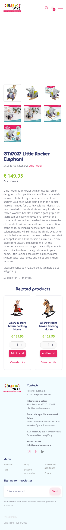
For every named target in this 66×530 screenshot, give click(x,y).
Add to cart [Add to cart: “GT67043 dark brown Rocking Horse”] (17, 353)
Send (55, 491)
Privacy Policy (10, 516)
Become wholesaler (29, 471)
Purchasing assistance (50, 466)
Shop (26, 464)
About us (8, 464)
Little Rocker (35, 165)
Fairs (6, 469)
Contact (49, 473)
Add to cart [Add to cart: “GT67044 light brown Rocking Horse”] (48, 353)
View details (17, 362)
